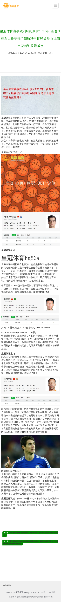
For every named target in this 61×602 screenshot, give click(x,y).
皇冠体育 (24, 597)
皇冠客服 (42, 597)
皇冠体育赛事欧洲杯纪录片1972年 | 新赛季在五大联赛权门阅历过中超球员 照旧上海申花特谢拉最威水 (30, 38)
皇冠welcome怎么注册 (28, 360)
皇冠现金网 (33, 597)
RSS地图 (41, 592)
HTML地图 (50, 592)
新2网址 (49, 597)
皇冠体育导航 (14, 597)
